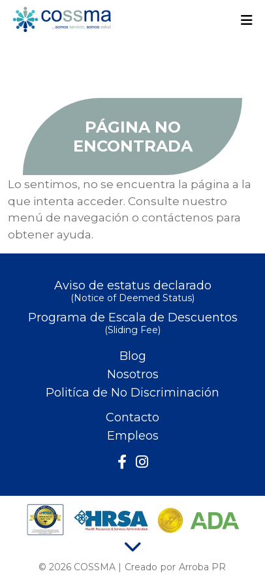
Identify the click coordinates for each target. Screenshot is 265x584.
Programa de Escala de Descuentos (132, 324)
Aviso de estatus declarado (132, 292)
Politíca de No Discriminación (132, 392)
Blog (132, 356)
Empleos (133, 436)
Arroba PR (202, 567)
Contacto (132, 417)
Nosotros (133, 374)
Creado (141, 567)
